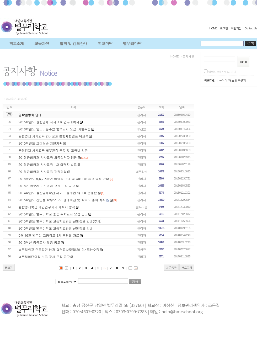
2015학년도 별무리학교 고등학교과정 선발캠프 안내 (56, 228)
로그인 (224, 28)
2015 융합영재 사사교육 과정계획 (43, 171)
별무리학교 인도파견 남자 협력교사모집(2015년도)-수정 (59, 249)
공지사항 (188, 56)
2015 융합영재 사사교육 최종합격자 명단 (48, 157)
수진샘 (141, 129)
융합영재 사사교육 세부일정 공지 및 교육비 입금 (53, 150)
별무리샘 (141, 171)
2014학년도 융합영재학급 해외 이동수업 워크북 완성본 (58, 192)
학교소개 (16, 43)
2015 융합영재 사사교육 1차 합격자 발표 (48, 164)
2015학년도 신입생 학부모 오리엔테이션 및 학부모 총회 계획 (62, 200)
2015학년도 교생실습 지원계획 (41, 143)
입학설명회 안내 (30, 115)
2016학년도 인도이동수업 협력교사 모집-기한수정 (55, 129)
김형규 (141, 249)
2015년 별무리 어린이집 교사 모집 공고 (47, 185)
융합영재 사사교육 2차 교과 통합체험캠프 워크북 (54, 136)
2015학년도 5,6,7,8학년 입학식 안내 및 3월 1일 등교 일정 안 (62, 178)
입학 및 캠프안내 (73, 43)
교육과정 (41, 43)
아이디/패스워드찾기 (232, 80)
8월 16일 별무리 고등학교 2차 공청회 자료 (49, 235)
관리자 (141, 115)
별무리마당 (132, 43)
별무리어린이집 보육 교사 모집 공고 (44, 256)
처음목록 (171, 267)
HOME (213, 28)
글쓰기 (9, 267)
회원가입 (236, 28)
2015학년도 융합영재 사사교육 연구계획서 (49, 122)
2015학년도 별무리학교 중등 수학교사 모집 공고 (53, 214)
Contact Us (250, 28)
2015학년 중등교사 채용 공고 (40, 242)
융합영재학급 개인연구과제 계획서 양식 (47, 207)
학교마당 (105, 43)
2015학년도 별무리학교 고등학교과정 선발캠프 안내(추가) (60, 221)
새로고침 (186, 267)
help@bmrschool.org (182, 311)
